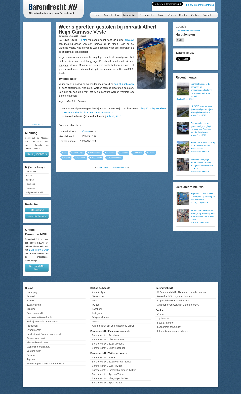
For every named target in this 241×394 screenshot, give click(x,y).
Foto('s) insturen (165, 322)
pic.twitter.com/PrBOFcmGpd (98, 112)
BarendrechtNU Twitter (104, 357)
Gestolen (110, 153)
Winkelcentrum (115, 158)
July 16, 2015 (114, 116)
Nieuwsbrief (31, 171)
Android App (98, 292)
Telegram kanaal (100, 317)
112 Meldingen (34, 304)
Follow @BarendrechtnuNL (200, 5)
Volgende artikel (120, 168)
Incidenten (129, 15)
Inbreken (138, 153)
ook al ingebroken (124, 84)
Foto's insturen (37, 210)
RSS (94, 300)
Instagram (30, 188)
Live (117, 15)
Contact (207, 15)
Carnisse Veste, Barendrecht (188, 31)
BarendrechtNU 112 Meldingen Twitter (112, 361)
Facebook (30, 184)
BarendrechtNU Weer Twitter (107, 365)
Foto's (161, 15)
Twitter (29, 175)
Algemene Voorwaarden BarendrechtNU (178, 304)
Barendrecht (95, 153)
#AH (64, 112)
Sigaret (67, 158)
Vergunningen (34, 351)
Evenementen (147, 15)
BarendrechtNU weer (39, 250)
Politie (151, 153)
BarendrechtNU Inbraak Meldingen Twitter (114, 370)
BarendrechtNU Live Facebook (108, 339)
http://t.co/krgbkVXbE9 (153, 108)
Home (97, 15)
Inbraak (125, 153)
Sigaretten (81, 158)
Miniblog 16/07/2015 (37, 154)
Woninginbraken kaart (38, 346)
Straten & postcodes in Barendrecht (45, 363)
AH (65, 153)
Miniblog (31, 309)
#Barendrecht (74, 112)
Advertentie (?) (36, 124)
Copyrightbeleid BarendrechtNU (173, 300)
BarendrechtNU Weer (36, 267)
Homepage (32, 292)
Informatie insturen (37, 216)
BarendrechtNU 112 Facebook (108, 343)
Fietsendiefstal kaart (37, 342)
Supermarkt (97, 158)
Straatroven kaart (36, 338)
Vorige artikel (102, 168)
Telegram (30, 180)
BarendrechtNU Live (37, 313)
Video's (172, 15)
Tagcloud (31, 359)
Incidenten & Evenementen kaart (44, 334)
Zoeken (195, 15)
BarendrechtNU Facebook (105, 335)
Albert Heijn (78, 153)
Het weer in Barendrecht (39, 317)
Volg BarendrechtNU (35, 192)
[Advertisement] (37, 72)
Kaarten (183, 15)
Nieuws (30, 300)
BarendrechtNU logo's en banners (174, 296)
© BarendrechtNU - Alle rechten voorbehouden (181, 292)
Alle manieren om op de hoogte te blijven (113, 325)
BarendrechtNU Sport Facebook (108, 348)
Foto (83, 40)
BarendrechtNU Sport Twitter (107, 382)
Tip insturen (163, 318)
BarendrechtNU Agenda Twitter (108, 374)
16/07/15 (85, 131)
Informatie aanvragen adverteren (174, 331)
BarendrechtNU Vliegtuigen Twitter (110, 378)
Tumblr (95, 321)
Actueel (108, 15)
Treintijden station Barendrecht (43, 321)
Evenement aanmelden (169, 327)
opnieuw (129, 40)
